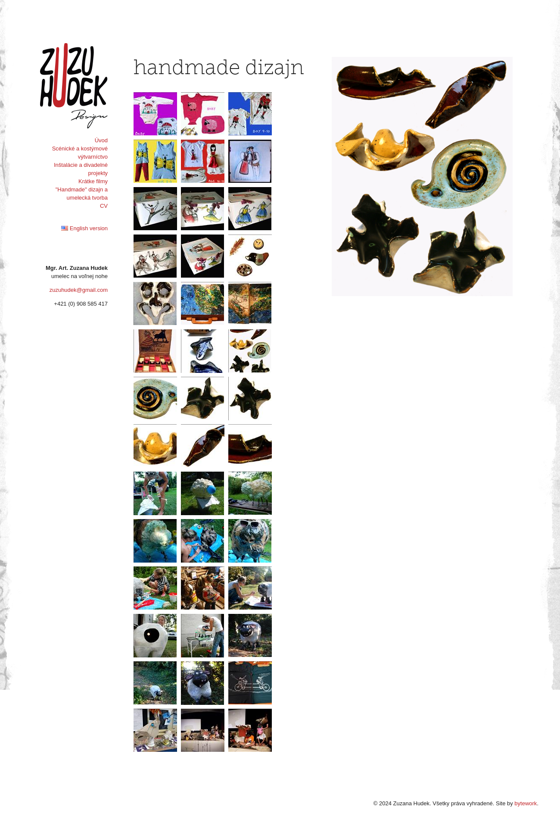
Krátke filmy (93, 181)
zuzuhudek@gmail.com (79, 290)
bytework (525, 803)
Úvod (101, 140)
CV (104, 206)
